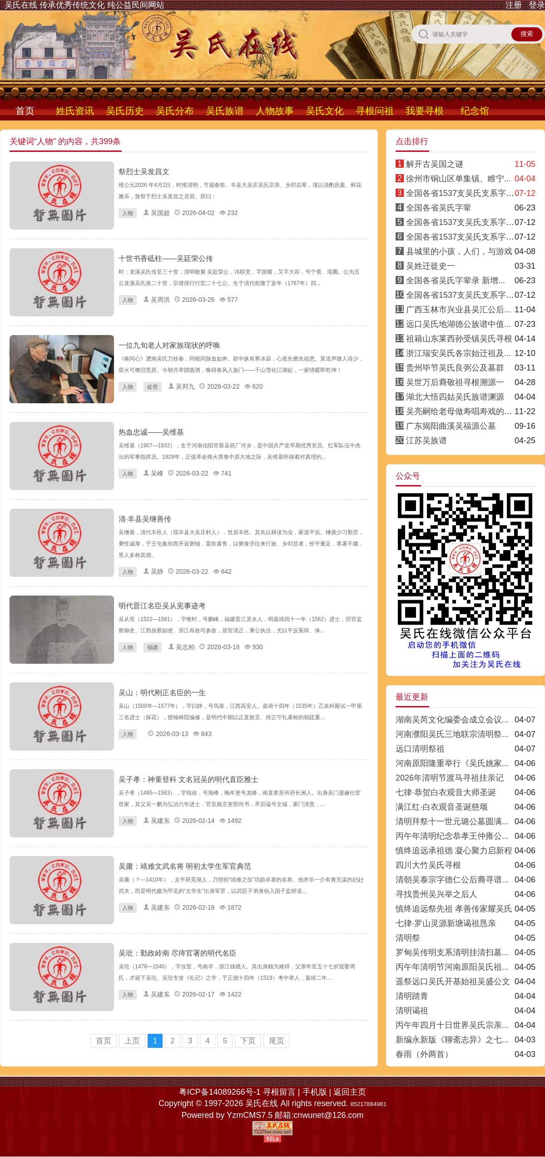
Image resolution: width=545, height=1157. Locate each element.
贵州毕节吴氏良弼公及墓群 (455, 367)
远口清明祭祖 (420, 748)
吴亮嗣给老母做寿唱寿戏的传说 (463, 411)
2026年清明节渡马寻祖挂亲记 (450, 777)
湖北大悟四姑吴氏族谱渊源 (455, 396)
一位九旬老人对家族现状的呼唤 (169, 345)
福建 (152, 647)
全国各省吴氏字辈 (438, 207)
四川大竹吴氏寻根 (428, 865)
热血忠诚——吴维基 (151, 432)
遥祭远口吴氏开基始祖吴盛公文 (453, 981)
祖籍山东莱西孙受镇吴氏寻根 (459, 338)
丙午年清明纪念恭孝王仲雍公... (452, 836)
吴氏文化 (325, 110)
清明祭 (408, 937)
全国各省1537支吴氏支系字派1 (462, 193)
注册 (513, 5)
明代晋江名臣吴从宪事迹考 (162, 606)
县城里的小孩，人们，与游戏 (459, 251)
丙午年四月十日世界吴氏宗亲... (452, 1025)
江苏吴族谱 (426, 440)
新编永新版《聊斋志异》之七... (452, 1039)
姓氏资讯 (75, 110)
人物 (127, 213)
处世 (152, 387)
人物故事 (275, 110)
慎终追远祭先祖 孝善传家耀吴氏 (454, 908)
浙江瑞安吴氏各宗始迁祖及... (458, 353)
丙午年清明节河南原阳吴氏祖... (452, 967)
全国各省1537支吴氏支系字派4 (462, 222)
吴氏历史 (125, 110)
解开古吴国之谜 (434, 164)
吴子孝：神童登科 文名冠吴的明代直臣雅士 (188, 779)
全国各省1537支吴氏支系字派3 (462, 236)
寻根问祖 (375, 110)
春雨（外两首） (424, 1054)
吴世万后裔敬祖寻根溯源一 (455, 382)
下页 (248, 1041)
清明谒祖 (412, 1010)
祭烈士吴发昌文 (144, 171)
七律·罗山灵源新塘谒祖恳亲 (446, 923)
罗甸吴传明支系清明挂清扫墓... (452, 952)
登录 (537, 5)
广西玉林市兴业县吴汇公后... (458, 309)
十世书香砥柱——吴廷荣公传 (166, 258)
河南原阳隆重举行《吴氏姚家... (452, 763)
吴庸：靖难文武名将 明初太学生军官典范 (185, 866)
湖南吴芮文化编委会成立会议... (452, 719)
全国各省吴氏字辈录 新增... (455, 280)
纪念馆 (475, 110)
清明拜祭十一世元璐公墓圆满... (452, 821)
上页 (132, 1041)
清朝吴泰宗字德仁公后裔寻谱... (452, 879)
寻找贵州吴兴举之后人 (436, 894)
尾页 (276, 1041)
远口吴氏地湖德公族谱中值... (458, 324)
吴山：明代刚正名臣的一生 (162, 692)
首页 (25, 110)
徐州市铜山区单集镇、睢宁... (458, 178)
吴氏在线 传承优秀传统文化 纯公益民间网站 (84, 5)
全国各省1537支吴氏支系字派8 (462, 295)
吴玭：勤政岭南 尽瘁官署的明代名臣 (178, 953)
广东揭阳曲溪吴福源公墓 (451, 426)
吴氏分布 (175, 110)
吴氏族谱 (225, 110)
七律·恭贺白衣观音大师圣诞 (446, 792)
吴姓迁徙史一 (430, 265)
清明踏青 (412, 996)
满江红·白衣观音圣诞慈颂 (442, 806)
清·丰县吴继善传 (145, 519)
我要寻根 (425, 110)
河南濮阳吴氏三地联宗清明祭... (452, 734)
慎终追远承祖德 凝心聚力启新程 (454, 850)
